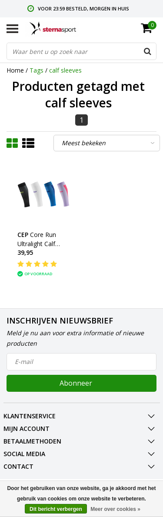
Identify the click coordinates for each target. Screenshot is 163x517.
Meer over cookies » (115, 509)
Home (15, 70)
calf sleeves (65, 70)
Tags (36, 70)
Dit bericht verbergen (56, 509)
